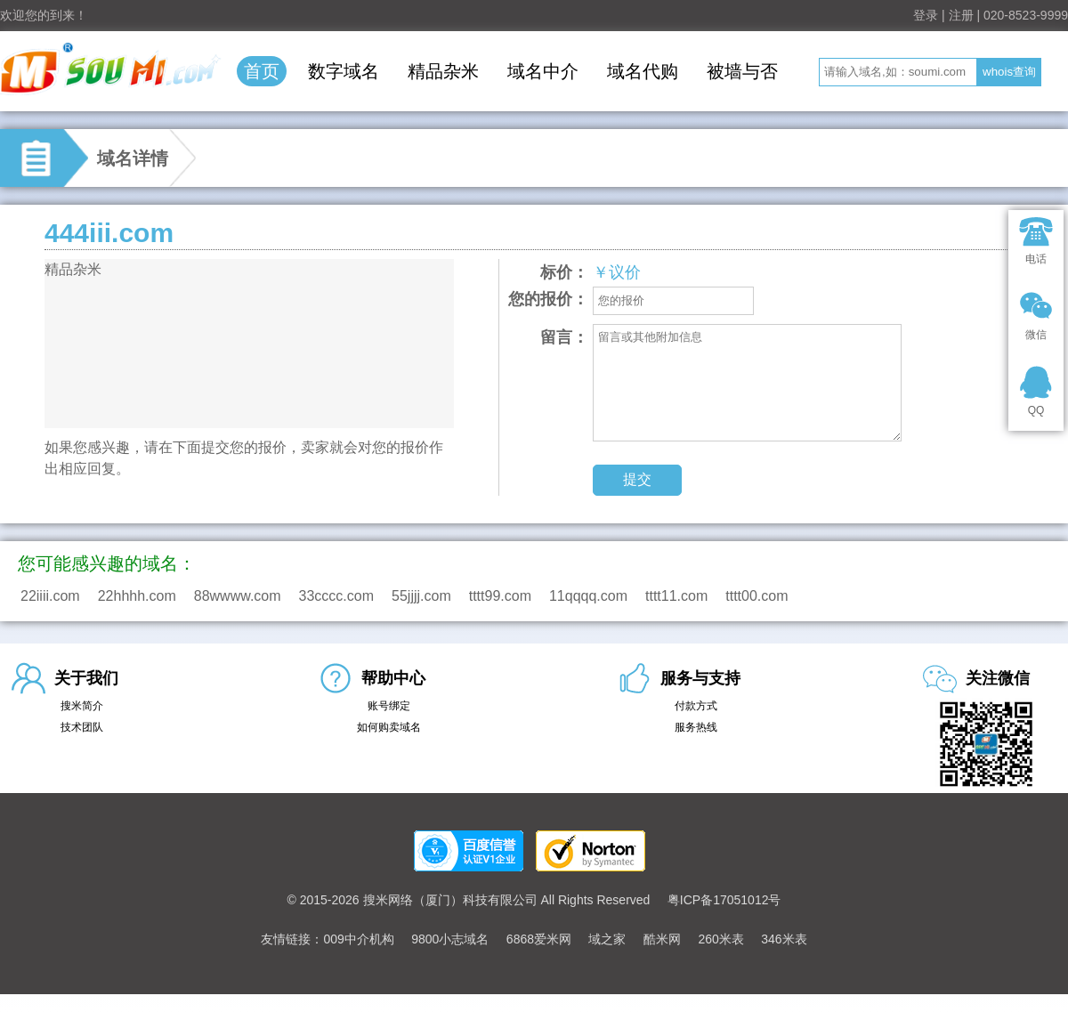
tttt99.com (500, 595)
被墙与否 (742, 71)
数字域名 (343, 71)
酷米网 (662, 939)
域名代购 (642, 71)
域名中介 (542, 71)
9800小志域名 (450, 939)
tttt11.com (676, 595)
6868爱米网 (538, 939)
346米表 (783, 939)
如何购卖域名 (389, 727)
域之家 (607, 939)
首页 (261, 71)
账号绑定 (389, 706)
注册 (961, 15)
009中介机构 (358, 939)
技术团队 (82, 727)
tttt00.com (756, 595)
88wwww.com (237, 595)
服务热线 (696, 727)
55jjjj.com (421, 595)
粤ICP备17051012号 (724, 900)
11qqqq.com (588, 595)
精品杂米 (443, 71)
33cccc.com (336, 595)
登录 (925, 15)
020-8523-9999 (1025, 15)
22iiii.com (50, 595)
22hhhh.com (137, 595)
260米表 (720, 939)
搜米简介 (82, 706)
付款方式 (696, 706)
